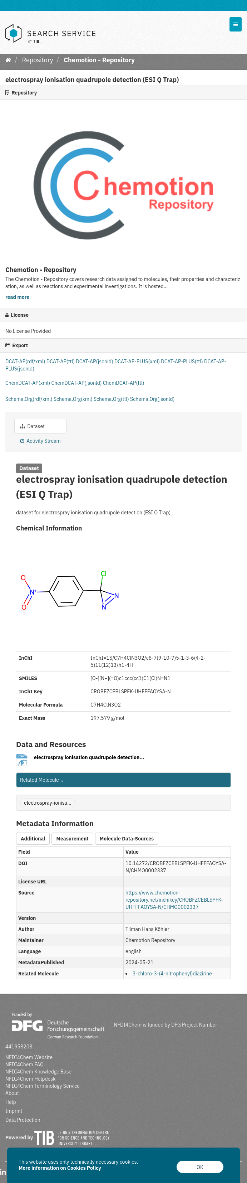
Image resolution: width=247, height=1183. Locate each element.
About (12, 1093)
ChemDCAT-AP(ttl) (123, 383)
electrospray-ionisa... (47, 803)
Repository (37, 60)
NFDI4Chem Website (29, 1057)
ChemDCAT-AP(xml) (28, 383)
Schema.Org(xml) (74, 399)
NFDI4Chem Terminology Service (42, 1086)
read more (17, 297)
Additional (33, 838)
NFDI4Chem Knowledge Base (38, 1071)
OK (200, 1167)
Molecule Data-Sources (127, 838)
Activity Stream (40, 441)
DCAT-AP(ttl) (61, 361)
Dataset (32, 426)
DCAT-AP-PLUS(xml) (137, 361)
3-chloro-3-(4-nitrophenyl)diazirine (172, 973)
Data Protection (22, 1120)
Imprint (13, 1111)
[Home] (8, 60)
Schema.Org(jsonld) (152, 399)
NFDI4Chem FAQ (24, 1064)
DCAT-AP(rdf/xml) (25, 361)
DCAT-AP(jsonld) (95, 361)
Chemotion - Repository (99, 60)
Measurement (72, 838)
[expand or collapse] (235, 24)
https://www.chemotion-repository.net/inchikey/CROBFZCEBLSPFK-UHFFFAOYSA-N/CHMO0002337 (174, 899)
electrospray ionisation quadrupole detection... (89, 757)
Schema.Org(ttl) (112, 399)
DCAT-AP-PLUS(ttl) (182, 361)
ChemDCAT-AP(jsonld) (77, 383)
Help (10, 1102)
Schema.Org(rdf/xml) (29, 399)
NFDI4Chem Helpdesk (30, 1079)
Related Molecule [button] (42, 780)
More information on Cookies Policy (60, 1168)
